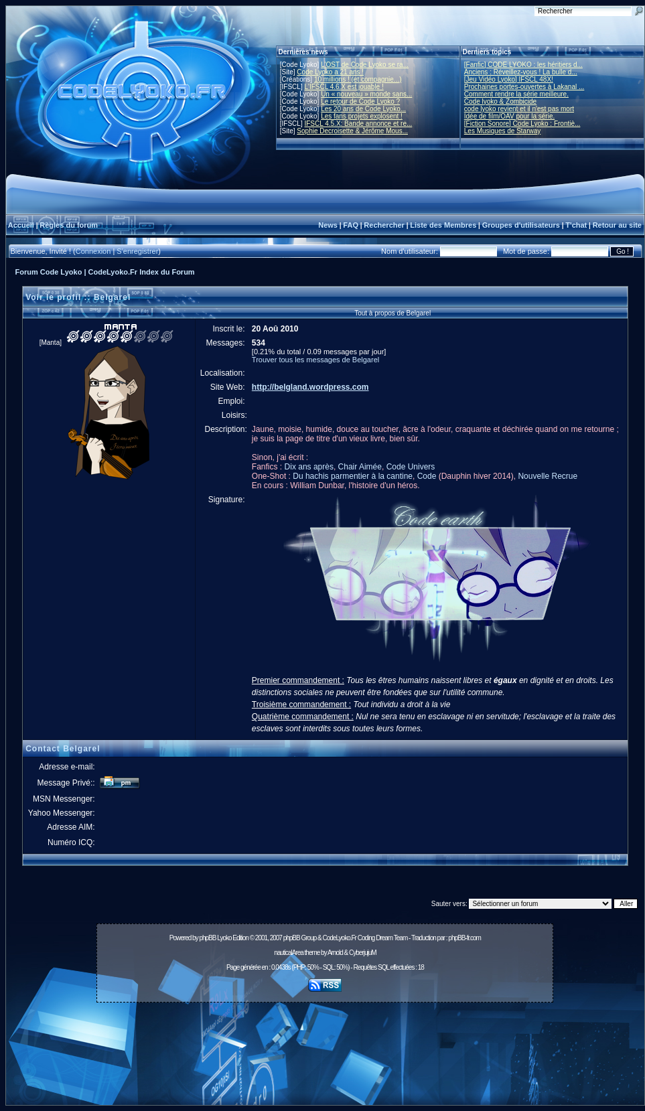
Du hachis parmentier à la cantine (353, 476)
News (328, 225)
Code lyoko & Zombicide (500, 101)
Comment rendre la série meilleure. (516, 94)
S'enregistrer (137, 251)
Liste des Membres (443, 225)
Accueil (21, 225)
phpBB (207, 938)
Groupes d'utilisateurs (521, 225)
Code (427, 476)
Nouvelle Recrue (547, 476)
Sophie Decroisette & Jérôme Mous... (352, 131)
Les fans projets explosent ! (362, 116)
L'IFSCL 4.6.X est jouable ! (343, 86)
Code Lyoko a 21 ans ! (330, 72)
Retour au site (617, 225)
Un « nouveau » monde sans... (366, 94)
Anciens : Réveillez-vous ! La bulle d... (520, 72)
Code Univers (410, 466)
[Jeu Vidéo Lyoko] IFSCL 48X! (508, 79)
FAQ (350, 225)
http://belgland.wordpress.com (310, 387)
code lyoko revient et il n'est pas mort (519, 109)
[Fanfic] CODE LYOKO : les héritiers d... (523, 64)
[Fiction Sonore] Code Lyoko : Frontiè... (522, 123)
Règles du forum (69, 225)
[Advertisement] (325, 1057)
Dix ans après (309, 466)
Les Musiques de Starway (502, 131)
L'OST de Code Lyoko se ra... (365, 64)
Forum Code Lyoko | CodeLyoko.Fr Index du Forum (105, 272)
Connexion (93, 251)
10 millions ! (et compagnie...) (358, 79)
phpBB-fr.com (464, 938)
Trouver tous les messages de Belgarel (315, 360)
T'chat (576, 225)
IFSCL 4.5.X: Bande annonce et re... (358, 123)
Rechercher (384, 225)
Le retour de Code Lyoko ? (360, 101)
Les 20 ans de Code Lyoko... (363, 109)
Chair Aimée (360, 466)
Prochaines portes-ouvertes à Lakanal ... (524, 86)
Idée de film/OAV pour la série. (509, 116)
